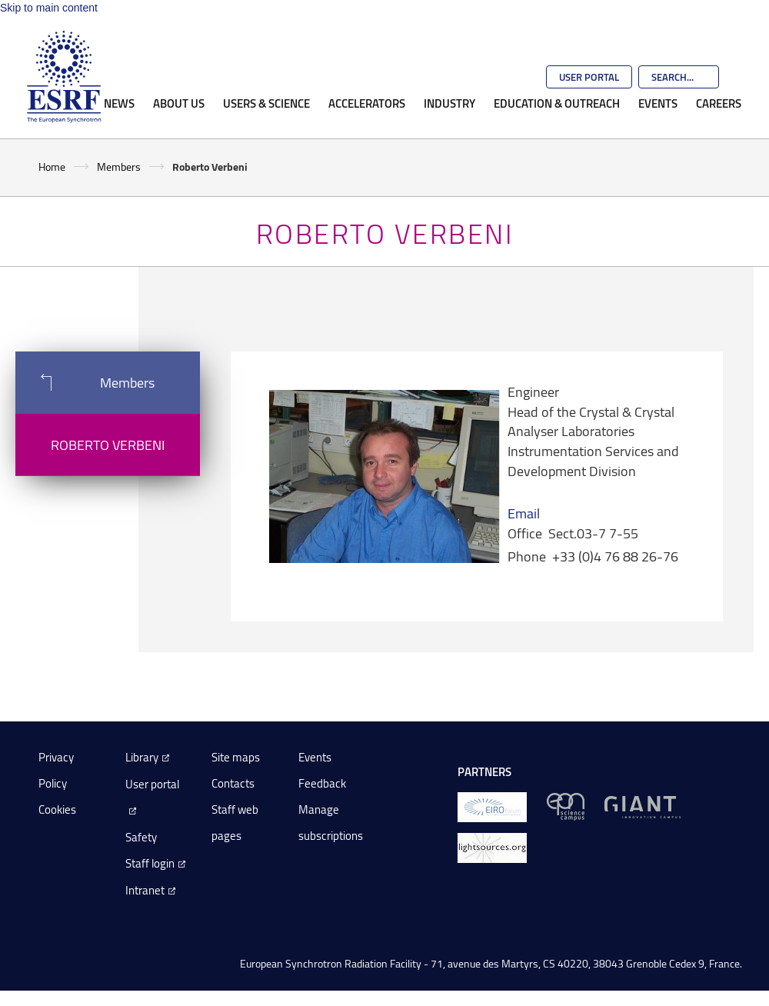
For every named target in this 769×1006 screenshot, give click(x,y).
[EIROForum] (492, 806)
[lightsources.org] (492, 846)
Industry (449, 103)
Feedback (322, 783)
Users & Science (266, 103)
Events (657, 103)
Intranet (145, 890)
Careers (718, 103)
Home (51, 166)
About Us (179, 103)
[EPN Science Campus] (565, 806)
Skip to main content (49, 8)
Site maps (235, 757)
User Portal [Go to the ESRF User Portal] (589, 77)
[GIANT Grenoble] (642, 806)
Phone (527, 556)
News (119, 103)
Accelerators (366, 103)
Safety (141, 837)
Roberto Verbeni (108, 444)
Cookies (57, 809)
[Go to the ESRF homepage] (64, 76)
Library (141, 757)
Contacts (233, 783)
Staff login (150, 863)
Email (524, 513)
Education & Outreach (557, 103)
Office (525, 533)
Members (119, 166)
